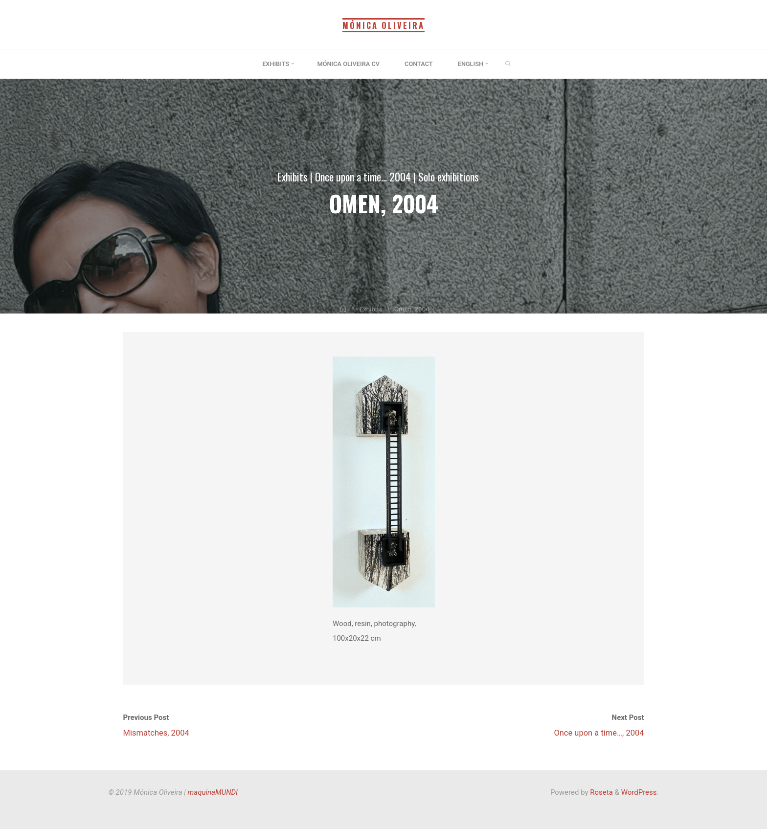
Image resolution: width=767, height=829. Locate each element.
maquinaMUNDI (213, 792)
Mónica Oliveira (383, 25)
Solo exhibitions (448, 176)
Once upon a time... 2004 (363, 176)
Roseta (600, 792)
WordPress (639, 792)
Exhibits (292, 176)
